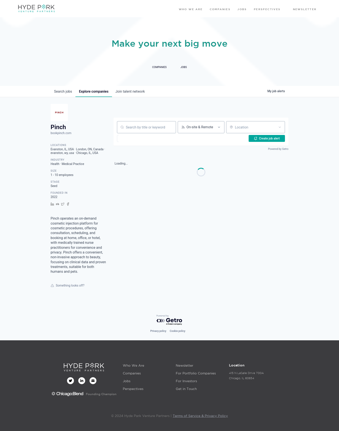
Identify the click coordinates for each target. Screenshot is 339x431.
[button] (129, 138)
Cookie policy (177, 331)
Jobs (126, 381)
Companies (132, 373)
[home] (36, 9)
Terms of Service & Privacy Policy (200, 416)
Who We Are (133, 365)
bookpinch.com (61, 133)
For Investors (186, 381)
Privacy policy (158, 331)
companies (93, 91)
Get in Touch (186, 389)
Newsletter (184, 365)
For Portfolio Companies (196, 373)
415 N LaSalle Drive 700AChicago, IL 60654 (246, 375)
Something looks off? (67, 285)
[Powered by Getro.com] (169, 320)
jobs (63, 91)
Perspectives (133, 389)
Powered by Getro (278, 149)
